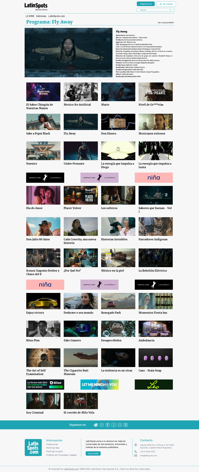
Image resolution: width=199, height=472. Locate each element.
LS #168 (30, 16)
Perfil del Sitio (52, 448)
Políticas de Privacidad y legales (61, 455)
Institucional (52, 444)
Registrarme (146, 4)
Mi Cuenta (166, 4)
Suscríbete (93, 453)
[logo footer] (33, 447)
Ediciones (41, 16)
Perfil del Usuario (54, 451)
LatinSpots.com (56, 16)
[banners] (45, 178)
